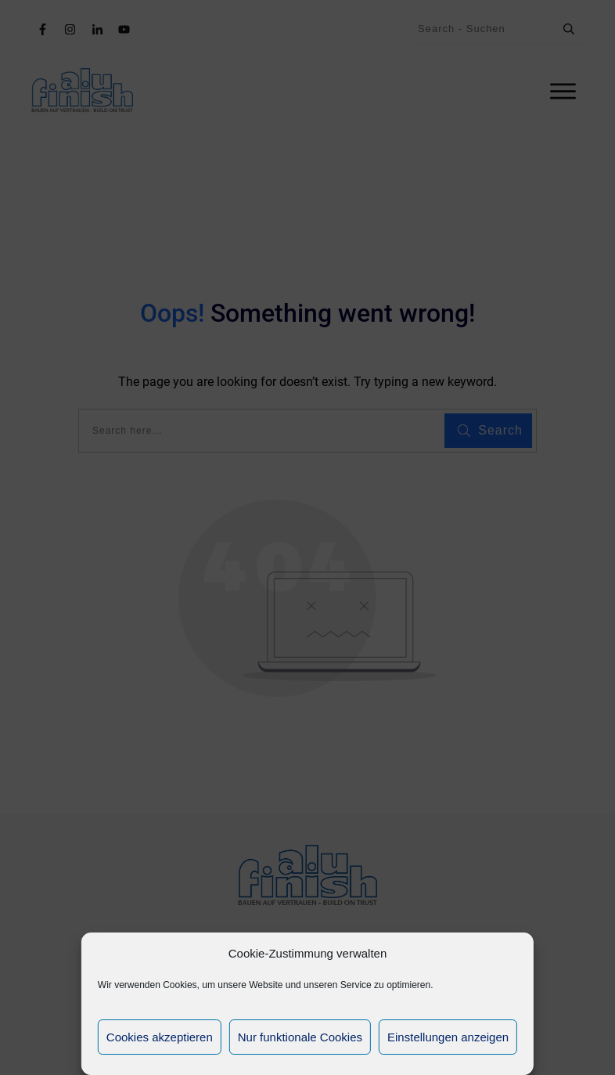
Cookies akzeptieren (159, 1037)
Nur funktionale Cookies (300, 1037)
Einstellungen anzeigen (448, 1037)
